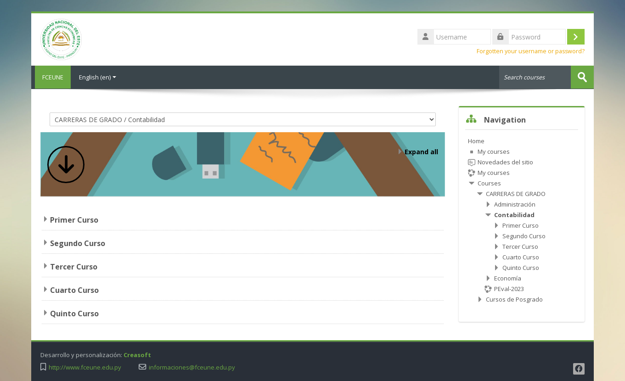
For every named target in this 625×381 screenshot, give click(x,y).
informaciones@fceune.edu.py (192, 367)
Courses (489, 183)
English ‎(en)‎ (97, 77)
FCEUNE (51, 77)
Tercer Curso (73, 266)
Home (476, 140)
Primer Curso (74, 219)
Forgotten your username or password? (531, 51)
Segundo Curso (77, 243)
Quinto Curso (74, 313)
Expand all (421, 151)
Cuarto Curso (74, 290)
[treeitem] (521, 219)
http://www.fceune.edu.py (85, 367)
